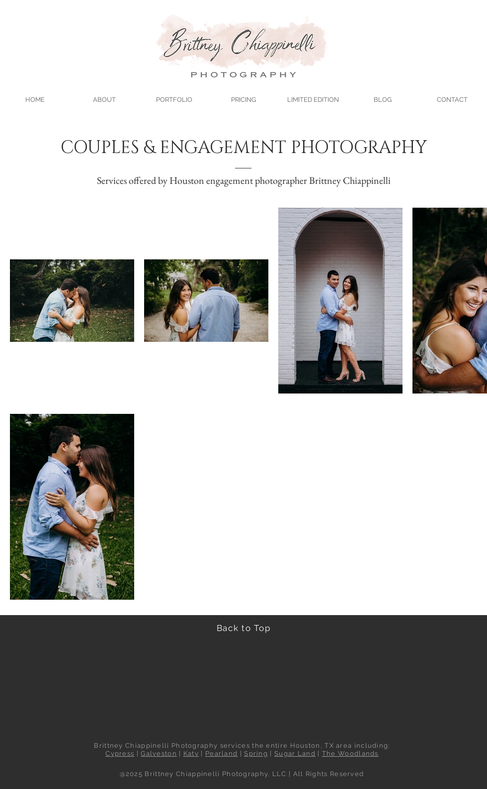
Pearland (221, 753)
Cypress (119, 753)
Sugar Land (295, 753)
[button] (174, 95)
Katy (191, 753)
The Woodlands (350, 753)
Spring (256, 753)
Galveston (159, 753)
